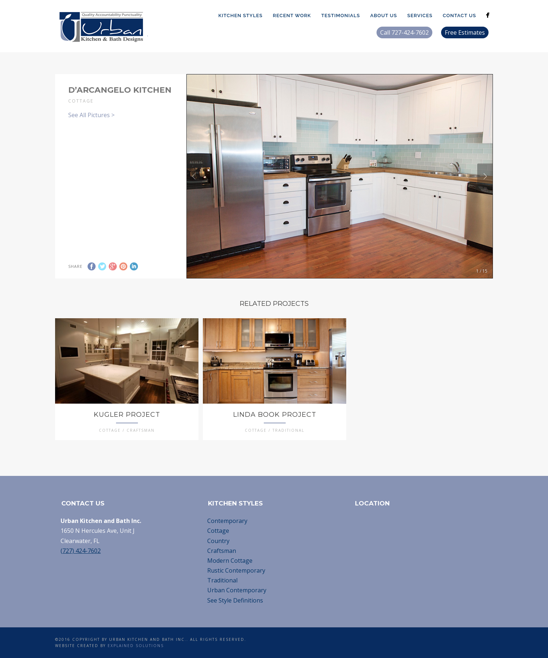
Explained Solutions (136, 645)
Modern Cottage (229, 561)
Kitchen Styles (240, 15)
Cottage (218, 531)
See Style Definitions (235, 600)
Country (218, 541)
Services (419, 15)
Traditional (222, 580)
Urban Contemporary (236, 590)
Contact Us (459, 15)
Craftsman (221, 551)
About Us (383, 15)
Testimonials (340, 15)
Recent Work (292, 15)
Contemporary (227, 521)
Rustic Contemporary (236, 570)
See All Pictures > (91, 115)
